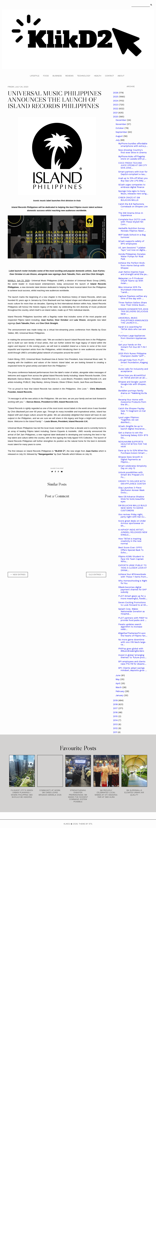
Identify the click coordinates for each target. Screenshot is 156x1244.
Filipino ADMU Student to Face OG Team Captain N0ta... (131, 559)
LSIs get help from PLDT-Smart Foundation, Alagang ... (133, 362)
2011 (115, 732)
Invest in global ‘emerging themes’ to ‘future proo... (132, 656)
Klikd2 (67, 824)
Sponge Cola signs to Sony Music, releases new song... (133, 192)
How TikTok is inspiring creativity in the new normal (129, 541)
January (120, 695)
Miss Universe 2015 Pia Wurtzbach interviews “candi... (130, 289)
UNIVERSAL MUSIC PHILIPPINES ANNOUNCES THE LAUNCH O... (133, 320)
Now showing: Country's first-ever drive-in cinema (132, 151)
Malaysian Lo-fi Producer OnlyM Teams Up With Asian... (130, 280)
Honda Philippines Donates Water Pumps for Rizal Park (132, 256)
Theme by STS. (85, 824)
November (121, 124)
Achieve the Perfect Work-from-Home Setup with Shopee (131, 265)
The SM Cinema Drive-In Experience (130, 214)
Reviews (69, 76)
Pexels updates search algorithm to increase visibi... (130, 626)
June (118, 675)
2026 (116, 93)
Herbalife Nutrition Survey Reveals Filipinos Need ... (132, 229)
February (120, 691)
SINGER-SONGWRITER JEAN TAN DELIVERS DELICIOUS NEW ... (133, 311)
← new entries (17, 574)
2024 (116, 101)
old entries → (96, 574)
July (118, 140)
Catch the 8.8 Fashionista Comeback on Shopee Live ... (133, 206)
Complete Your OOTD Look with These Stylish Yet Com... (132, 222)
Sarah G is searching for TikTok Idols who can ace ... (132, 329)
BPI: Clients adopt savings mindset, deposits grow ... (132, 669)
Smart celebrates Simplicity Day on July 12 (132, 467)
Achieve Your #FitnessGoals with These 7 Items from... (133, 575)
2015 (115, 716)
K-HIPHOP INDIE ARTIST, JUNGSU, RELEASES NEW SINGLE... (132, 532)
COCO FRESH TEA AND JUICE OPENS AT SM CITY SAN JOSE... (132, 165)
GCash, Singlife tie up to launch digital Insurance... (132, 427)
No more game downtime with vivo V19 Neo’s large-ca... (132, 642)
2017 (115, 708)
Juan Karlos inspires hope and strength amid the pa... (133, 273)
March (119, 687)
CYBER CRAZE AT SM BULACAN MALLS (129, 198)
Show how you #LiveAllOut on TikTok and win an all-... (132, 376)
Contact (109, 76)
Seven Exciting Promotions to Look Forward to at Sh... (133, 603)
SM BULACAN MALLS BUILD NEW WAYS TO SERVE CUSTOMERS (132, 508)
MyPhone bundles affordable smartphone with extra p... (133, 144)
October (120, 128)
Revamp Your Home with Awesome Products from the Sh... (132, 402)
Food (46, 76)
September (122, 132)
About (121, 76)
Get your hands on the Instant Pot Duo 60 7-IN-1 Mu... (132, 347)
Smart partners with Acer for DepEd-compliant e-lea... (132, 173)
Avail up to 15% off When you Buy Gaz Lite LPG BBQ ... (133, 179)
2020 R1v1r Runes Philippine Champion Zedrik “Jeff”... (132, 354)
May (118, 679)
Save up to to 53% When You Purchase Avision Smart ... (132, 451)
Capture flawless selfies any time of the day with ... (132, 297)
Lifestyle (34, 76)
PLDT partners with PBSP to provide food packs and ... (132, 619)
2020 (116, 116)
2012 (115, 728)
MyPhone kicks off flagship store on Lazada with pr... (132, 157)
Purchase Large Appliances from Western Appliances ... (132, 338)
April (118, 683)
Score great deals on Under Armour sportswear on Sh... (132, 523)
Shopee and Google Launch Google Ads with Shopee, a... (132, 384)
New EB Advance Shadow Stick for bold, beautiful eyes (131, 499)
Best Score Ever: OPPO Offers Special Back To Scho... (130, 550)
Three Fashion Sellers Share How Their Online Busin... (132, 303)
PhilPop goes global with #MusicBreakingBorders (131, 649)
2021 (115, 113)
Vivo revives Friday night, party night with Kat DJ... (132, 515)
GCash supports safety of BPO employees (131, 242)
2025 (116, 96)
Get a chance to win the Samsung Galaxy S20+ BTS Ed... (133, 435)
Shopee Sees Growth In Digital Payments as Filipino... (130, 459)
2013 (115, 724)
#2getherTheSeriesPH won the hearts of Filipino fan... (132, 634)
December (121, 120)
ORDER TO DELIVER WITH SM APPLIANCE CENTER (132, 482)
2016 (115, 712)
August (119, 136)
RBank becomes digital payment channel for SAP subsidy (132, 589)
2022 (116, 108)
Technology (83, 76)
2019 (115, 700)
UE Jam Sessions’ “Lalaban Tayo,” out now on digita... (132, 248)
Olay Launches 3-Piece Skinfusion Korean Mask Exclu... (131, 490)
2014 (115, 720)
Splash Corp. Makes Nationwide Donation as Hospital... (131, 611)
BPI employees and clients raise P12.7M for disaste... (132, 662)
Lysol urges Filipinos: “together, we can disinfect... (128, 419)
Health (97, 76)
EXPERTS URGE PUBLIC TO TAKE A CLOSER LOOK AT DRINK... (132, 567)
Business (57, 76)
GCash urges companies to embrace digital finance (131, 185)
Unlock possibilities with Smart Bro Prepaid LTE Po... (131, 474)
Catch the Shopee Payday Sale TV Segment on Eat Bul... (132, 411)
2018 (115, 704)
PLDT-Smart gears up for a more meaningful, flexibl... (132, 597)
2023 (116, 104)
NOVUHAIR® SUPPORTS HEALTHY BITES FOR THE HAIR (132, 444)
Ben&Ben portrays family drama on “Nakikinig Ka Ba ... (132, 393)
